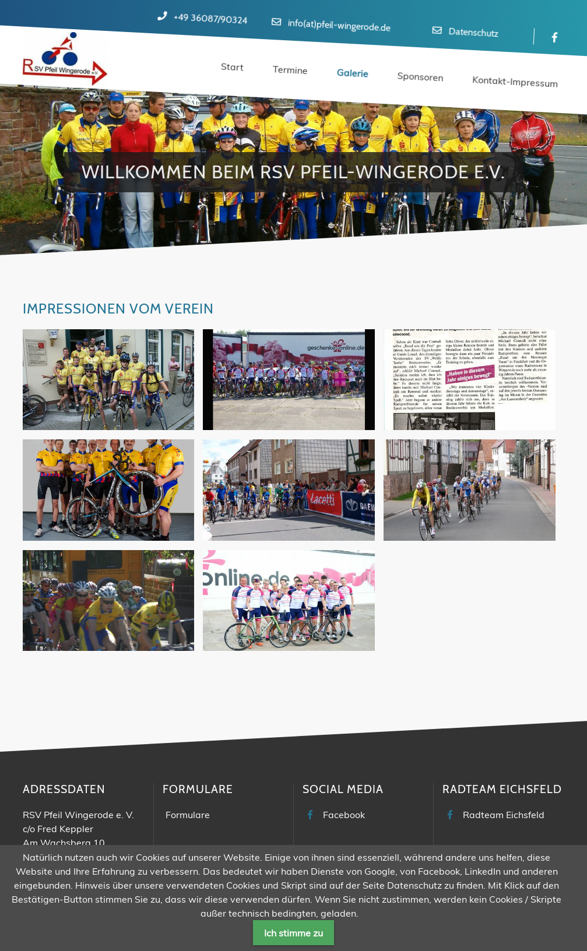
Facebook (344, 814)
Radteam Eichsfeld (503, 814)
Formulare (188, 814)
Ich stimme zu (293, 933)
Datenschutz (473, 32)
